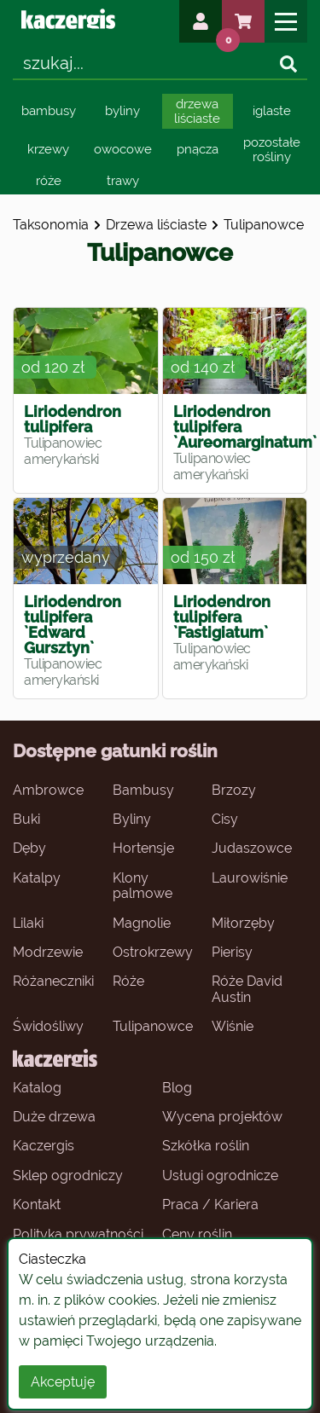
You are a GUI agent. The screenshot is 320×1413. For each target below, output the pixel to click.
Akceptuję (63, 1382)
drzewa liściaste (197, 111)
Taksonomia (51, 225)
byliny (122, 111)
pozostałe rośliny (271, 150)
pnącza (197, 149)
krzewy (48, 149)
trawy (123, 180)
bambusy (48, 111)
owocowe (123, 149)
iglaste (272, 111)
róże (48, 180)
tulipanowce (264, 225)
